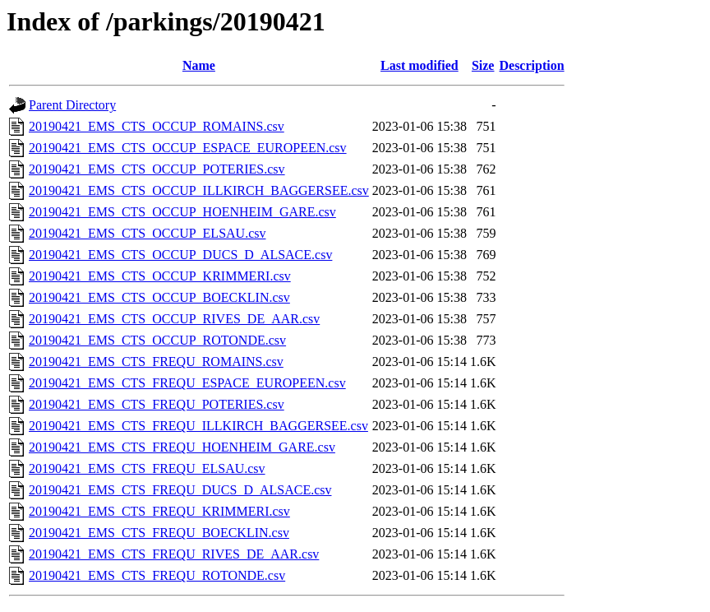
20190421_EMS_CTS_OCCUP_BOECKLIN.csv (159, 297)
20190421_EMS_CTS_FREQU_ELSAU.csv (147, 468)
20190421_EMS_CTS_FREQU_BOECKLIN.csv (159, 533)
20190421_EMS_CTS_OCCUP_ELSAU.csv (147, 233)
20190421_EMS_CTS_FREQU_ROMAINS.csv (156, 362)
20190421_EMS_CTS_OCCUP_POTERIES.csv (157, 169)
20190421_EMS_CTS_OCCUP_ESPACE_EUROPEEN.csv (188, 148)
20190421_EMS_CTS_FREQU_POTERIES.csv (156, 404)
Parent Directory (72, 105)
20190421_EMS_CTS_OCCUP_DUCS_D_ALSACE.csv (180, 255)
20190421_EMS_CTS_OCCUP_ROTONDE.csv (157, 340)
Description (531, 65)
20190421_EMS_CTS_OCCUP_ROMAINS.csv (156, 126)
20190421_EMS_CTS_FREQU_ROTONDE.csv (157, 575)
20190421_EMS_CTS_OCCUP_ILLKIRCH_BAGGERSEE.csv (199, 190)
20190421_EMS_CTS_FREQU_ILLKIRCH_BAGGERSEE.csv (198, 426)
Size (483, 65)
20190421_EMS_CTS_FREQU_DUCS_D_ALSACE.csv (180, 490)
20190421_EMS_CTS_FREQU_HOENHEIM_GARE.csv (182, 447)
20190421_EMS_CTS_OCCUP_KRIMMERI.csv (160, 276)
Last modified (419, 65)
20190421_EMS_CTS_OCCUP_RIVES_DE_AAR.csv (174, 319)
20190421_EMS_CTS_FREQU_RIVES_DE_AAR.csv (174, 554)
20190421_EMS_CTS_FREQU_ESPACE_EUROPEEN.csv (187, 383)
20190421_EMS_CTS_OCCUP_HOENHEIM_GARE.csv (182, 212)
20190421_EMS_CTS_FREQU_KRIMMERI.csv (159, 511)
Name (198, 65)
